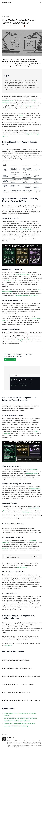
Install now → (8, 645)
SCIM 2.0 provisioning (34, 488)
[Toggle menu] (41, 2)
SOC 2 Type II (5, 548)
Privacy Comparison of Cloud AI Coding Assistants (17, 720)
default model (33, 469)
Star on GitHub (36, 556)
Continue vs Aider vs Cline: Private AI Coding (16, 726)
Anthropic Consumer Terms (24, 340)
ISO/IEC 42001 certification (23, 274)
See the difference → (22, 567)
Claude (21, 115)
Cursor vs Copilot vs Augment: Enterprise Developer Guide (19, 723)
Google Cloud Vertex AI (32, 473)
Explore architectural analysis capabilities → (26, 295)
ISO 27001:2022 (10, 280)
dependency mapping (25, 229)
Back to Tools (5, 16)
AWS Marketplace (26, 512)
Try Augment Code (10, 359)
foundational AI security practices (27, 106)
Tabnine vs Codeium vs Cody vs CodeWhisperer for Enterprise (20, 718)
